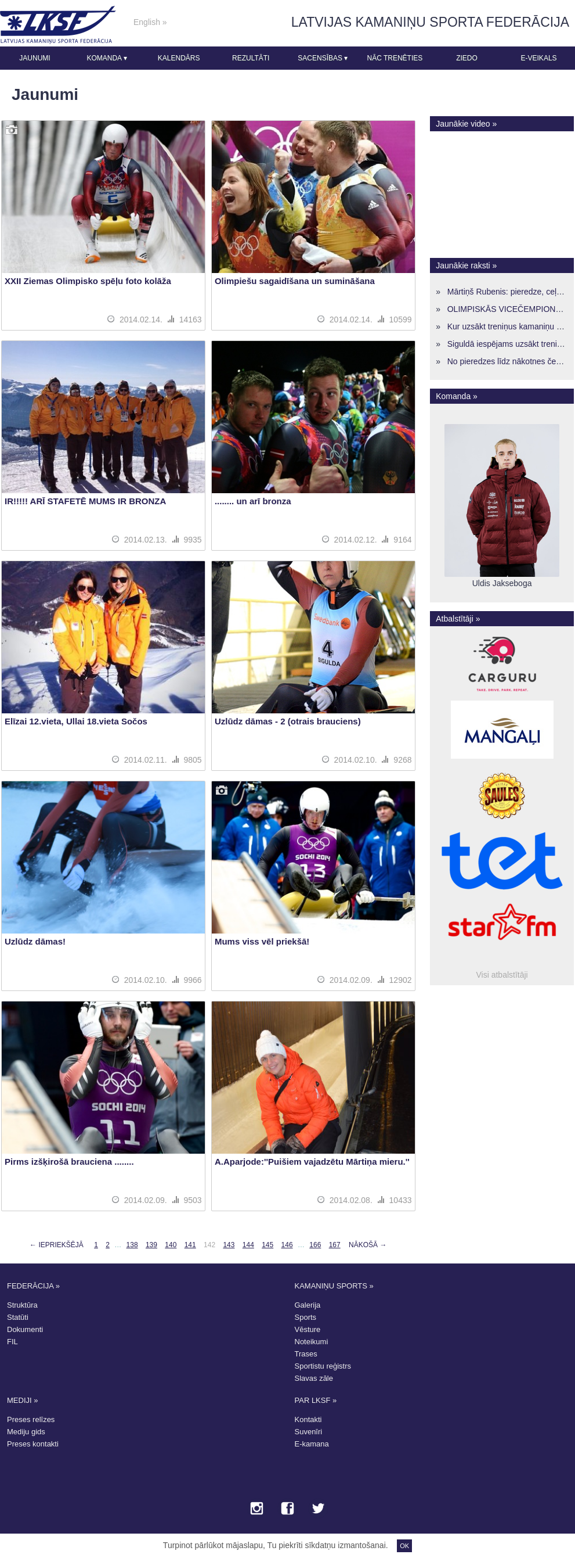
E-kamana (312, 1443)
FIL (12, 1341)
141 (190, 1245)
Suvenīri (309, 1431)
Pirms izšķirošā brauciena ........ (69, 1161)
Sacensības (323, 58)
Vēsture (308, 1329)
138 (132, 1245)
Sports (306, 1317)
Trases (306, 1353)
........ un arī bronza (253, 501)
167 (335, 1245)
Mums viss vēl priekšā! (262, 941)
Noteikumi (311, 1341)
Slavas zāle (314, 1378)
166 (315, 1245)
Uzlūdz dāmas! (35, 941)
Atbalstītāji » (458, 618)
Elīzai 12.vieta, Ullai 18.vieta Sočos (76, 721)
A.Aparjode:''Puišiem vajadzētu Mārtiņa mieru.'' (312, 1161)
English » (150, 22)
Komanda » (457, 396)
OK (404, 1545)
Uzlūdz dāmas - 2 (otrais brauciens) (288, 721)
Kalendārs (179, 58)
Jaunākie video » (466, 123)
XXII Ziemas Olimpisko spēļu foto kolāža (88, 281)
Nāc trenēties (394, 58)
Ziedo (467, 58)
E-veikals (539, 58)
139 (151, 1245)
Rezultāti (250, 58)
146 (287, 1245)
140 (170, 1245)
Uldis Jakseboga (502, 583)
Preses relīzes (31, 1419)
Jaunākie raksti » (466, 265)
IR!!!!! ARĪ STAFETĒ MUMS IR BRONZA (85, 501)
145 (267, 1245)
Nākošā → (367, 1245)
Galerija (308, 1305)
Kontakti (308, 1419)
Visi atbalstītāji (502, 974)
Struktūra (22, 1305)
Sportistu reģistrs (323, 1366)
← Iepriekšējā (57, 1245)
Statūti (17, 1317)
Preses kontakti (33, 1443)
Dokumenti (25, 1329)
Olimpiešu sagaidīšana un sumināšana (295, 281)
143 (228, 1245)
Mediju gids (26, 1431)
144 (248, 1245)
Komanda (106, 58)
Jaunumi (34, 58)
